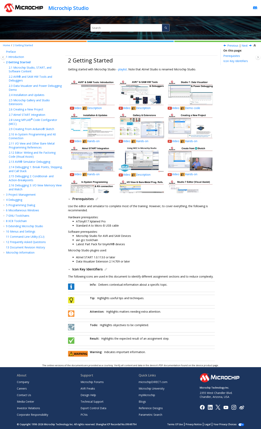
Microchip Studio (68, 8)
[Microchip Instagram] (233, 407)
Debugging (14, 200)
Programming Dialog (20, 205)
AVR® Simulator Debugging (29, 162)
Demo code (192, 108)
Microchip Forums (92, 382)
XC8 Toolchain (16, 221)
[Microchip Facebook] (202, 407)
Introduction (15, 57)
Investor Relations (28, 408)
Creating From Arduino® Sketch (31, 129)
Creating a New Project (26, 109)
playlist (122, 69)
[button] (4, 52)
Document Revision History (25, 247)
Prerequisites (231, 56)
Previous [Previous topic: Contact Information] (232, 45)
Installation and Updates (26, 95)
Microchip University (151, 388)
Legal (212, 424)
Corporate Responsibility (32, 415)
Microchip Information (20, 252)
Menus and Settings (20, 231)
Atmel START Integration (27, 115)
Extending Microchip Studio (24, 226)
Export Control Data (93, 408)
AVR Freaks (88, 388)
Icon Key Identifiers (235, 61)
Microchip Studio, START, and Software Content (30, 69)
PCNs (84, 415)
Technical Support (92, 401)
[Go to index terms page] (254, 9)
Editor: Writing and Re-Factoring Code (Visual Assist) (32, 154)
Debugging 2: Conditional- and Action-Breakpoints (31, 178)
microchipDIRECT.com (153, 382)
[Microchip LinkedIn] (210, 407)
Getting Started (23, 45)
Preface (11, 52)
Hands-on (93, 141)
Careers (22, 388)
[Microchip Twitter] (218, 407)
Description (94, 108)
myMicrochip (147, 395)
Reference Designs (151, 408)
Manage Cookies (227, 424)
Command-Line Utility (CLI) (25, 236)
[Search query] (130, 28)
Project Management (21, 194)
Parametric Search (150, 415)
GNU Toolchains (17, 215)
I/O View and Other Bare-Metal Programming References (32, 145)
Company (23, 382)
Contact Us (24, 395)
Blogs (142, 401)
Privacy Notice (198, 424)
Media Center (25, 401)
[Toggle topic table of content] (258, 57)
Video (78, 108)
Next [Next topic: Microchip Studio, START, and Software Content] (245, 45)
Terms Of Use (179, 424)
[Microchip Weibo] (241, 407)
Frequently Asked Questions (26, 242)
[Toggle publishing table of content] (3, 57)
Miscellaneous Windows (22, 210)
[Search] (166, 28)
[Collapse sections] (255, 45)
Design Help (88, 395)
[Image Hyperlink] (225, 407)
